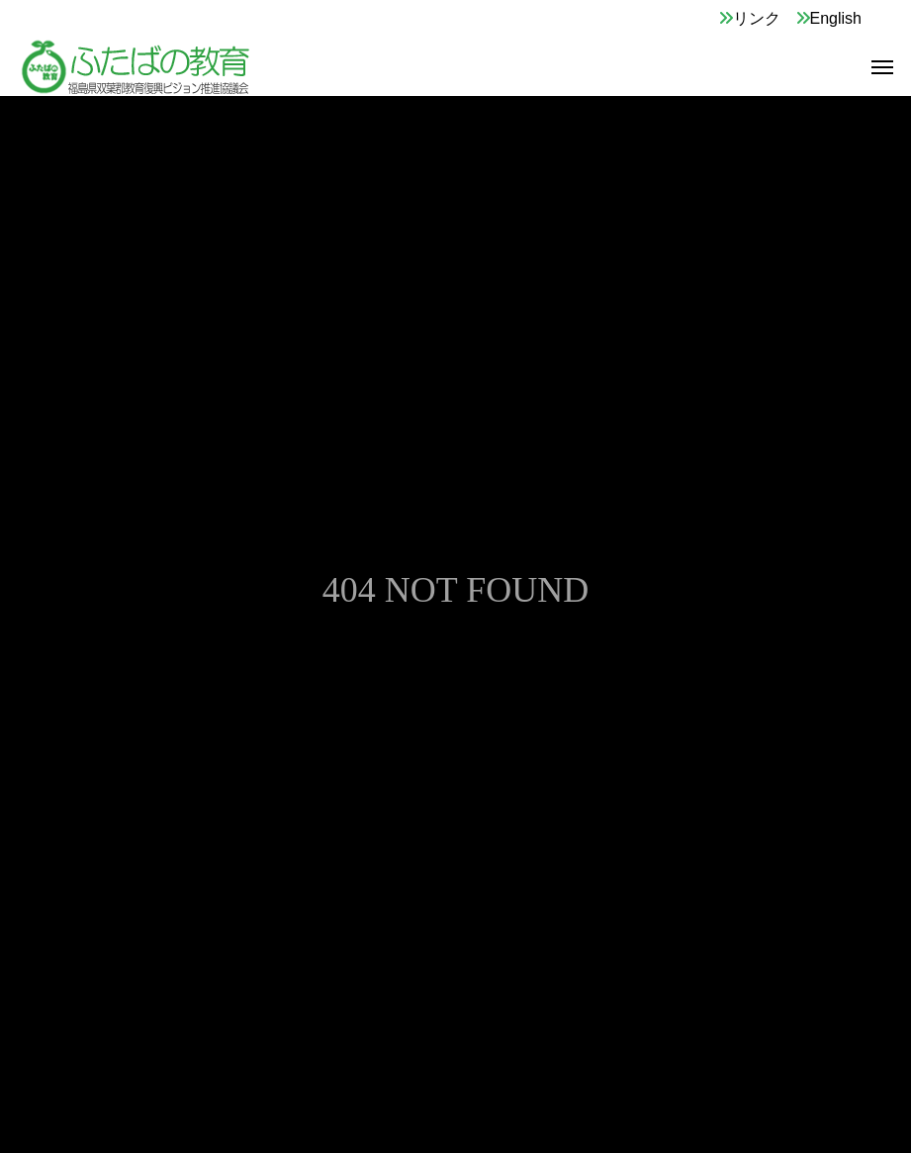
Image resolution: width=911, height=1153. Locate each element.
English (829, 18)
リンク (749, 18)
